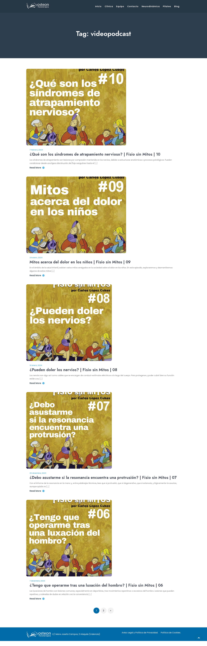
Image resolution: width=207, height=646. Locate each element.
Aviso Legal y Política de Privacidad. (140, 637)
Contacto (132, 6)
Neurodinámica (151, 6)
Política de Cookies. (171, 637)
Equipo (120, 6)
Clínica (109, 6)
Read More (37, 167)
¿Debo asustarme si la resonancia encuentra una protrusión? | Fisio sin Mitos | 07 (101, 480)
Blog (176, 6)
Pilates (167, 6)
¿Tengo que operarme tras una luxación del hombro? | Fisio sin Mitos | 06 (97, 591)
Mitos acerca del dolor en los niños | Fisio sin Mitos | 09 (81, 262)
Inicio (98, 6)
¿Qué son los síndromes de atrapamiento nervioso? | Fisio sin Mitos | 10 (96, 154)
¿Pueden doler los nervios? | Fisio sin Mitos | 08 (74, 370)
